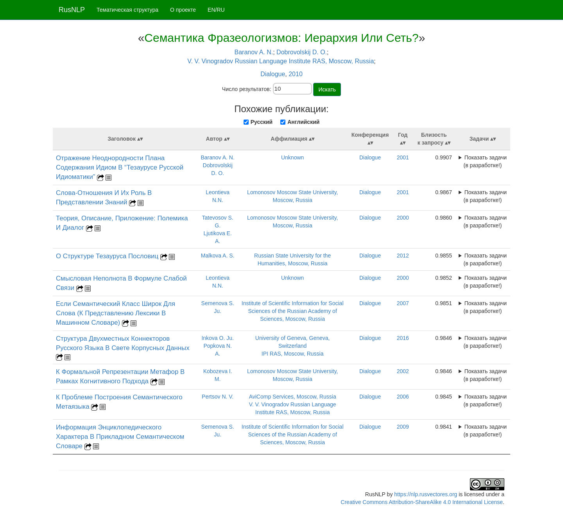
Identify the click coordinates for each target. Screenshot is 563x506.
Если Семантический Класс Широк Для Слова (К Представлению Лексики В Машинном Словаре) (115, 313)
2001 (403, 157)
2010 (296, 74)
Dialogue (272, 74)
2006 (403, 396)
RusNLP (72, 10)
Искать (327, 89)
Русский (262, 122)
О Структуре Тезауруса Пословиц (108, 256)
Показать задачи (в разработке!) (485, 161)
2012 (403, 255)
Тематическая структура (127, 10)
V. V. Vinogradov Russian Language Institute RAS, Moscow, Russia (280, 61)
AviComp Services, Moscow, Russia (292, 396)
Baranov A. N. (254, 52)
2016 (403, 338)
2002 (403, 371)
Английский (303, 122)
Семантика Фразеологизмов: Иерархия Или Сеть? (281, 37)
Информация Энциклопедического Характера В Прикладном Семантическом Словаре (120, 437)
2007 (403, 303)
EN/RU (216, 10)
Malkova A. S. (218, 255)
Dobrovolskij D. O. (301, 52)
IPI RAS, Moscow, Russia (293, 353)
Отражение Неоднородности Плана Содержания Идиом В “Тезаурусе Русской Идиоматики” (119, 167)
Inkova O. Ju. (217, 338)
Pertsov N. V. (217, 396)
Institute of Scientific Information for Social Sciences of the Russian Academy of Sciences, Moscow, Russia (293, 311)
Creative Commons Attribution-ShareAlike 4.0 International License (422, 502)
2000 (403, 218)
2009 (403, 427)
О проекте (183, 10)
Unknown (292, 157)
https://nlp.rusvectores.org (425, 494)
